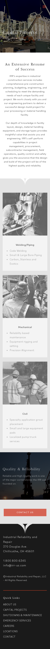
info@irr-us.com (14, 565)
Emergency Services (17, 620)
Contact (9, 637)
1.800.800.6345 (14, 560)
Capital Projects (15, 610)
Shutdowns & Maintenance (22, 615)
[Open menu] (44, 6)
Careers (8, 626)
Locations (10, 631)
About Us (9, 604)
